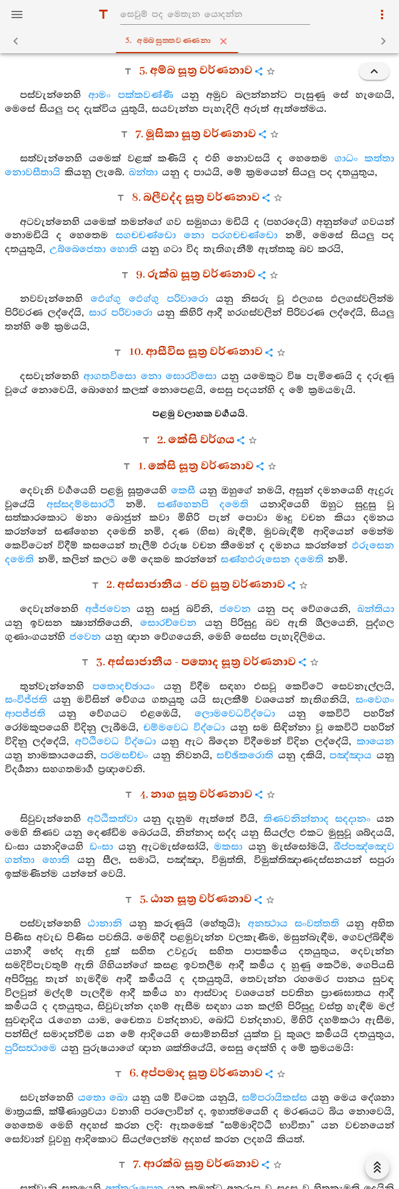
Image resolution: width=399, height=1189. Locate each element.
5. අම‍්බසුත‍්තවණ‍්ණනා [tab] (202, 41)
